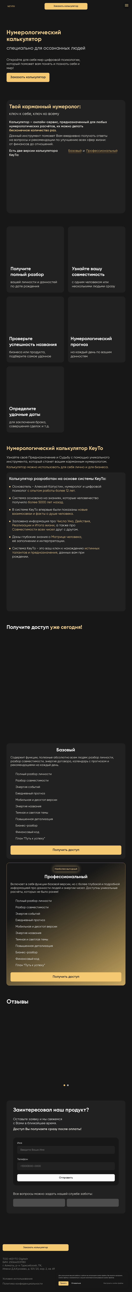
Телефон (22, 1159)
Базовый (75, 150)
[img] (93, 1203)
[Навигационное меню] (126, 5)
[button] (66, 6)
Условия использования (17, 1279)
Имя (19, 1143)
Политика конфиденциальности (23, 1283)
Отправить (66, 1177)
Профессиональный (102, 150)
